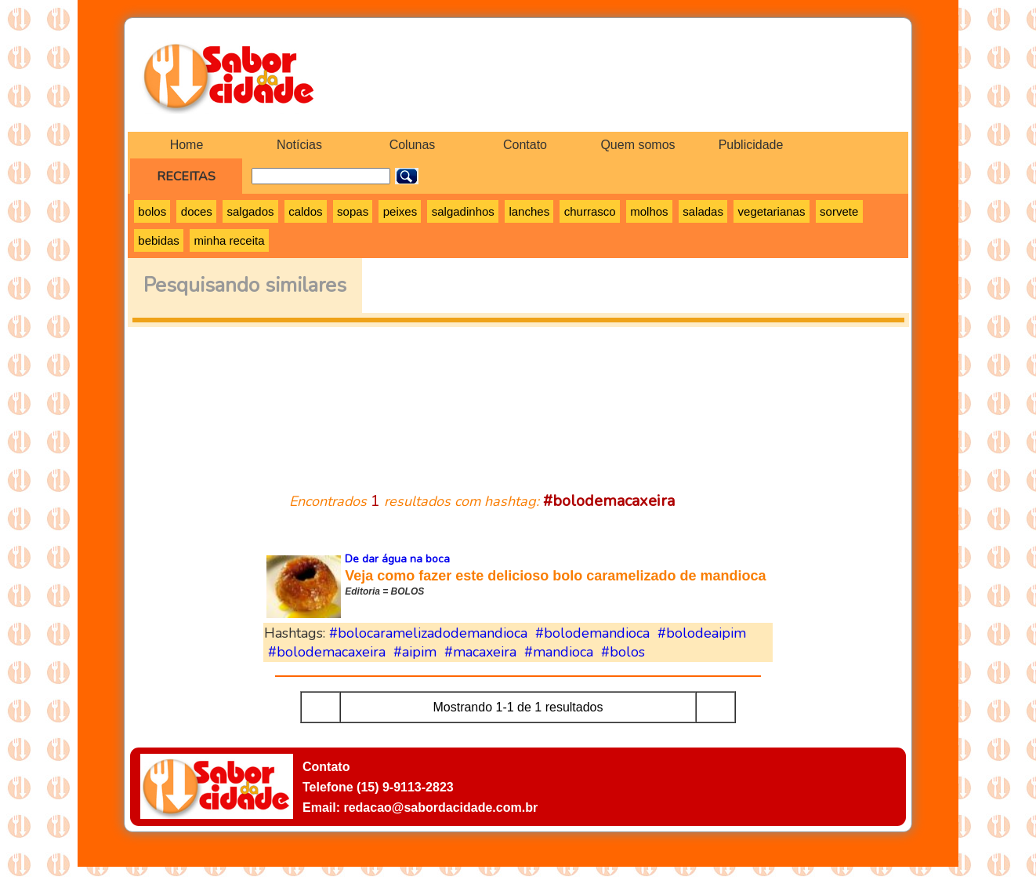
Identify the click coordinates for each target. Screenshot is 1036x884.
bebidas (158, 240)
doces (196, 211)
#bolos (623, 651)
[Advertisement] (518, 400)
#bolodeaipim (701, 633)
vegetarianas (772, 211)
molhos (649, 211)
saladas (703, 211)
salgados (249, 211)
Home (187, 144)
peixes (400, 211)
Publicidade (751, 144)
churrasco (590, 211)
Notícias (299, 144)
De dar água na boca (397, 558)
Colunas (412, 144)
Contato (525, 144)
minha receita (229, 240)
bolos (152, 211)
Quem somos (637, 144)
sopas (352, 211)
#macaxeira (480, 651)
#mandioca (558, 651)
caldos (305, 211)
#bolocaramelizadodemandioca (428, 633)
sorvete (839, 211)
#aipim (414, 651)
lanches (529, 211)
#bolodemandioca (592, 633)
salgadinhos (463, 211)
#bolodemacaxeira (327, 651)
